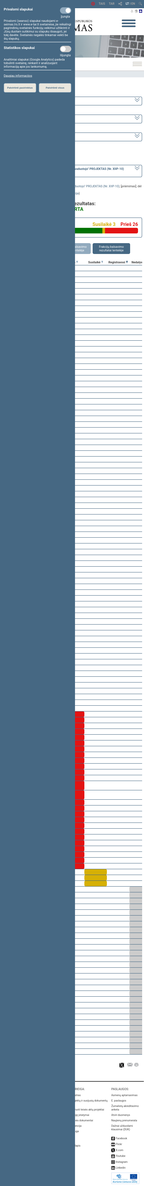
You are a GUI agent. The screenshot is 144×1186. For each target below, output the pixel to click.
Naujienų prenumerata (124, 1120)
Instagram (122, 1161)
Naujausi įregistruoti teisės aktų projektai (80, 1109)
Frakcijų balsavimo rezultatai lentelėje (111, 248)
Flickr (119, 1144)
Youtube (120, 1155)
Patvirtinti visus (55, 87)
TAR (112, 3)
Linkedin (120, 1167)
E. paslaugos (118, 1100)
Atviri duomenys (120, 1114)
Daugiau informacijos (18, 76)
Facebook (121, 1138)
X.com (119, 1150)
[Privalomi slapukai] (65, 10)
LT (127, 3)
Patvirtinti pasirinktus (20, 87)
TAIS (102, 3)
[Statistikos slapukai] (65, 49)
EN (133, 3)
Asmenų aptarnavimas (124, 1095)
